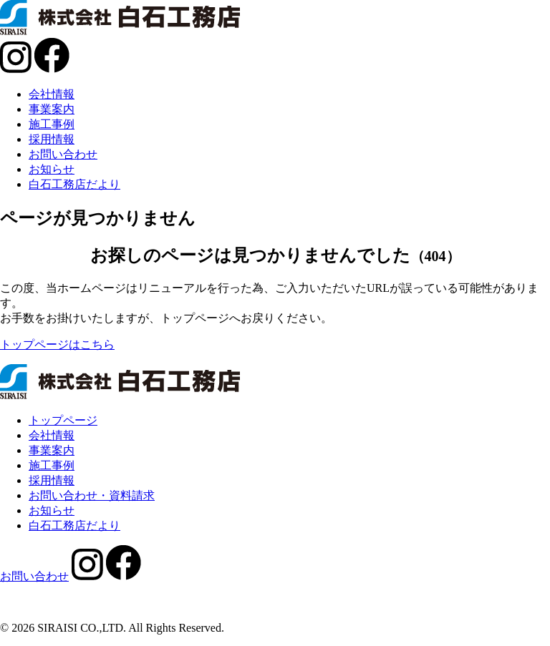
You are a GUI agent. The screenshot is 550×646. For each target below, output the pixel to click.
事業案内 (51, 109)
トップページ (63, 420)
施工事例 (51, 124)
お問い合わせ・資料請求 (92, 495)
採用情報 (51, 139)
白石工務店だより (74, 184)
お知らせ (51, 169)
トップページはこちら (57, 344)
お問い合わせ (63, 154)
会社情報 (51, 94)
